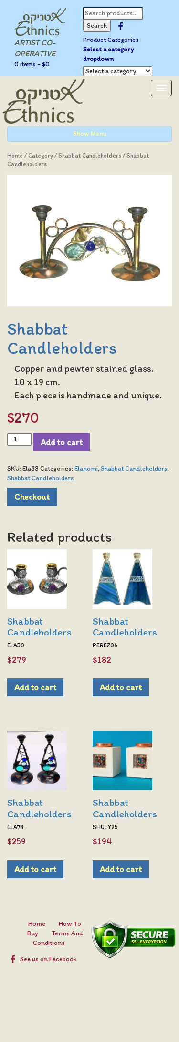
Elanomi (86, 469)
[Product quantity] (19, 439)
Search (97, 25)
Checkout (32, 497)
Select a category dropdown (108, 54)
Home (15, 155)
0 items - (32, 64)
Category (40, 155)
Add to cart (62, 442)
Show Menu (89, 133)
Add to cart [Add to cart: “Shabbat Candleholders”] (35, 687)
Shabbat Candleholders (89, 155)
